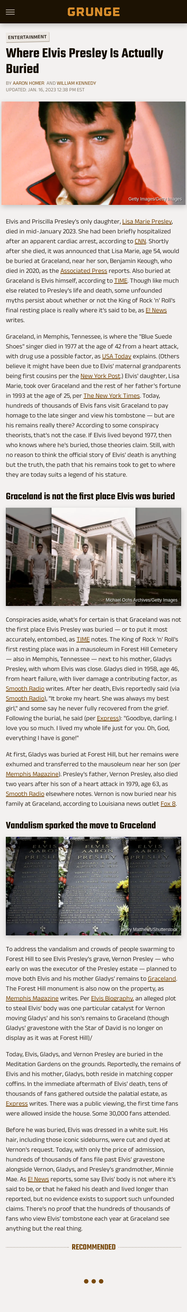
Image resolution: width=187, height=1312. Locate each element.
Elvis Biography (112, 998)
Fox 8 (168, 803)
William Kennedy (76, 83)
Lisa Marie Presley (147, 221)
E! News (156, 310)
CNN (140, 241)
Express (108, 718)
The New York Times (111, 395)
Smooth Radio (25, 688)
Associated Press (83, 270)
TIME (120, 280)
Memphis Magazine (32, 774)
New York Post (100, 376)
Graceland (162, 978)
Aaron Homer (28, 83)
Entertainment (27, 37)
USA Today (116, 356)
